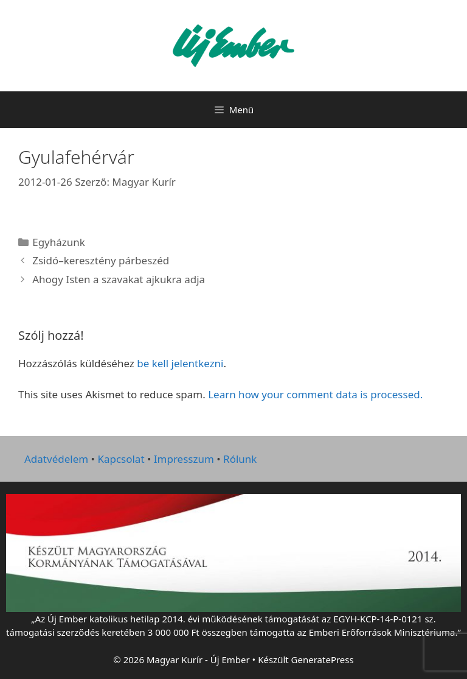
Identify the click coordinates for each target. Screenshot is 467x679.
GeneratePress (322, 659)
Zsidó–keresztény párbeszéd (100, 260)
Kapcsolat (120, 459)
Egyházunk (58, 242)
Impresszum (184, 459)
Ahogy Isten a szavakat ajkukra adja (118, 279)
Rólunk (240, 459)
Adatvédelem (56, 459)
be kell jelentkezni (180, 363)
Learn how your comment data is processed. (315, 394)
